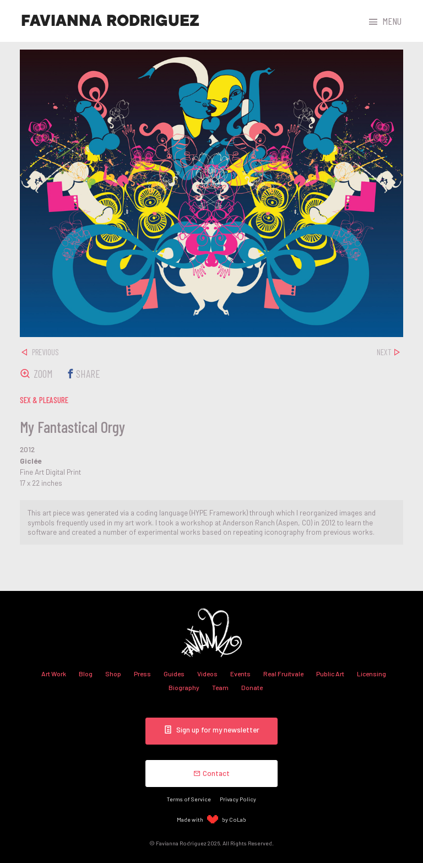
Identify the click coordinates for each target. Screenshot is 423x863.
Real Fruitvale (283, 673)
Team (220, 687)
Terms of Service (189, 798)
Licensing (371, 673)
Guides (174, 673)
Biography (184, 687)
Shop (113, 673)
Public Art (330, 673)
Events (240, 673)
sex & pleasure (44, 400)
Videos (207, 673)
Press (142, 673)
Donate (252, 687)
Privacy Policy (238, 798)
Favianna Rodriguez (110, 21)
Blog (86, 673)
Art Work (53, 673)
